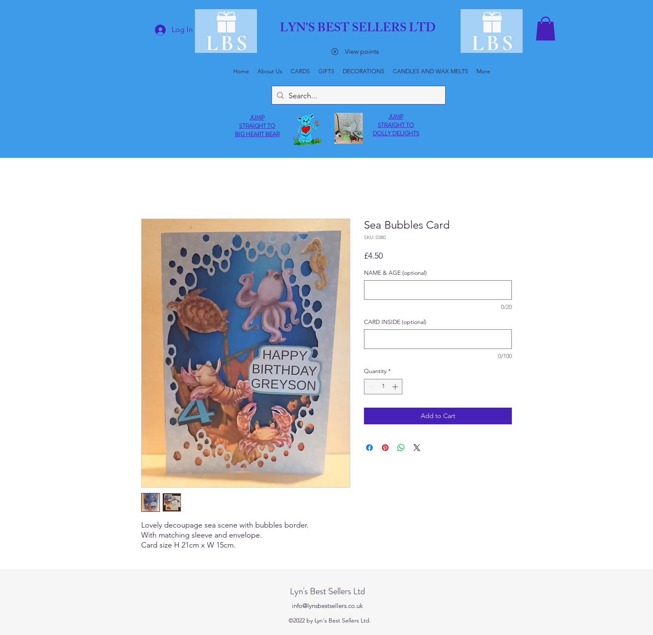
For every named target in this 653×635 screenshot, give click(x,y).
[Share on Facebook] (369, 448)
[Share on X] (417, 448)
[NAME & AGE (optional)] (437, 290)
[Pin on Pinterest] (385, 448)
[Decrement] (370, 386)
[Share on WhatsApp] (401, 448)
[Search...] (358, 96)
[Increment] (396, 386)
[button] (546, 28)
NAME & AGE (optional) (395, 272)
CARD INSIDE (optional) (395, 322)
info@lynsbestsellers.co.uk (327, 606)
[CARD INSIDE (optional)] (437, 339)
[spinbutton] (383, 386)
